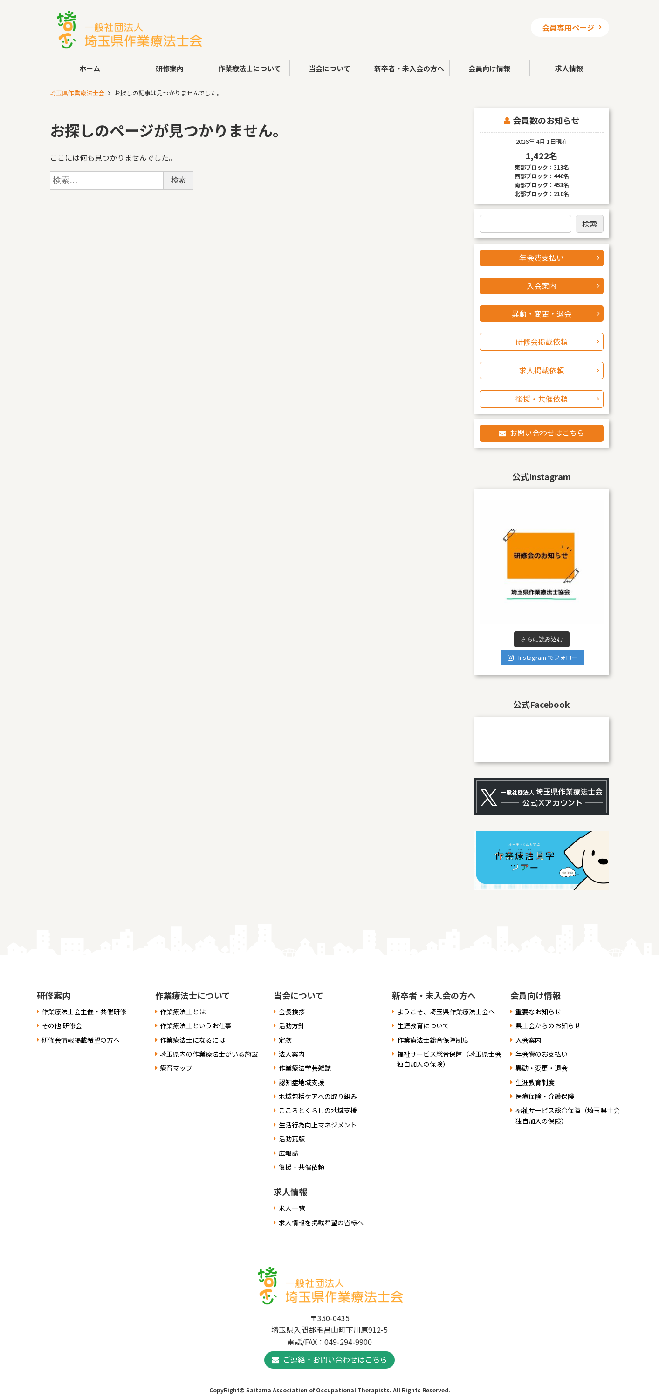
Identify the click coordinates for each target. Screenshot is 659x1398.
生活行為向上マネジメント (318, 1124)
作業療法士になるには (192, 1040)
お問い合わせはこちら (547, 432)
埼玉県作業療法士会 (77, 92)
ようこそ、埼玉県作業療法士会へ (446, 1011)
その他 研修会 (61, 1025)
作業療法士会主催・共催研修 (83, 1011)
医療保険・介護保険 (544, 1096)
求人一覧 (292, 1208)
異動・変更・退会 (541, 313)
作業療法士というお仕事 (196, 1025)
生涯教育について (423, 1025)
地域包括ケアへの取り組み (318, 1096)
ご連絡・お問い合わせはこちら (335, 1359)
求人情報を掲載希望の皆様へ (321, 1222)
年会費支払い (541, 257)
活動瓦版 (292, 1138)
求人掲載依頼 (541, 370)
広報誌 (288, 1153)
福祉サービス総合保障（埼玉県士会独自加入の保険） (449, 1059)
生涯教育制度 (535, 1082)
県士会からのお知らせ (548, 1025)
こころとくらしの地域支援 (318, 1110)
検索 (589, 223)
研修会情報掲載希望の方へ (80, 1040)
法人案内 (292, 1054)
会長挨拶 (292, 1011)
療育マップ (176, 1067)
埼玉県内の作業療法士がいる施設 (209, 1054)
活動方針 (292, 1025)
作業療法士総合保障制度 (433, 1040)
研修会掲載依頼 (541, 341)
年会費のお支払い (541, 1054)
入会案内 (541, 285)
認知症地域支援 (301, 1082)
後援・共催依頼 (541, 398)
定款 (285, 1040)
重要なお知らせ (538, 1011)
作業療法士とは (183, 1011)
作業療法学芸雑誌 (305, 1067)
